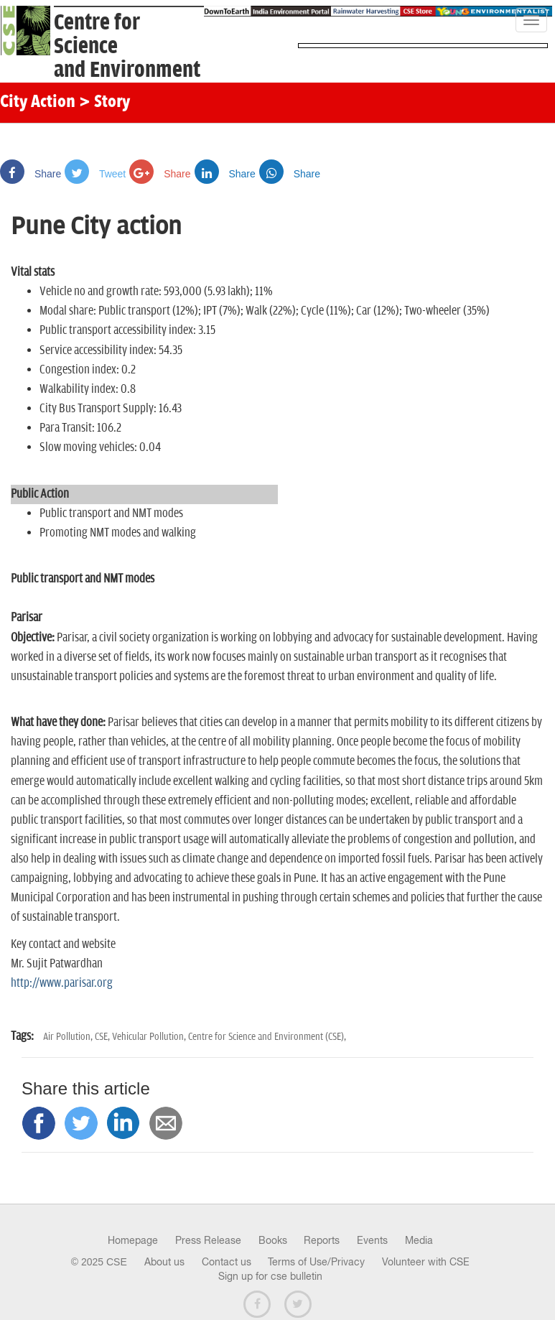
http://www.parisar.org (62, 983)
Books (272, 1240)
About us (164, 1262)
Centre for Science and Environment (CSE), (267, 1037)
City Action (37, 102)
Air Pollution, (69, 1037)
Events (372, 1240)
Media (419, 1240)
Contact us (226, 1262)
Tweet (95, 174)
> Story (104, 102)
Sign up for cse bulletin (270, 1276)
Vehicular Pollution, (150, 1037)
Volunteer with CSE (426, 1262)
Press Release (208, 1240)
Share (30, 174)
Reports (322, 1240)
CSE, (103, 1037)
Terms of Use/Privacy (316, 1262)
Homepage (133, 1240)
